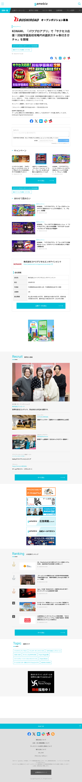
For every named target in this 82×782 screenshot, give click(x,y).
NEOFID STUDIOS (46, 662)
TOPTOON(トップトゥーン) (53, 651)
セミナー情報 (47, 10)
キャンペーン (17, 26)
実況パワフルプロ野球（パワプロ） (22, 50)
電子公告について (41, 749)
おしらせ (41, 753)
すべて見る (41, 181)
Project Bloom (44, 658)
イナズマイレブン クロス (20, 651)
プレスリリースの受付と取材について (41, 746)
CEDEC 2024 (17, 654)
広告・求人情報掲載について (41, 743)
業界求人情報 (33, 10)
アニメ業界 (70, 10)
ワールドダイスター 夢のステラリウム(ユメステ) (26, 662)
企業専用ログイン (41, 772)
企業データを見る (41, 306)
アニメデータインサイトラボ (36, 651)
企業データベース (18, 10)
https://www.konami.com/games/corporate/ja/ (38, 264)
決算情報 (59, 10)
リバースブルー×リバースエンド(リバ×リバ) (25, 658)
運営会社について (41, 740)
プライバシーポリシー (41, 756)
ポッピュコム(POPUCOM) (29, 654)
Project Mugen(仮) (44, 654)
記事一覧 (5, 10)
